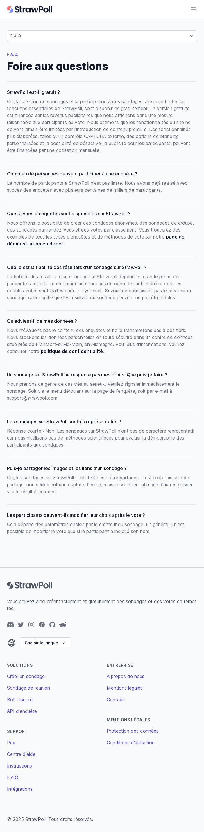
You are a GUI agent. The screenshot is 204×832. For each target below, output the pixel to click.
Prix (11, 742)
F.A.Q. (13, 777)
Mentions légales (125, 688)
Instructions (19, 766)
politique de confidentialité (72, 351)
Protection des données (133, 731)
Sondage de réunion (28, 688)
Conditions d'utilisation (131, 742)
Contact (115, 699)
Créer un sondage (26, 676)
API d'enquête (22, 711)
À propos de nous (125, 676)
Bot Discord (20, 699)
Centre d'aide (21, 754)
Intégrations (20, 789)
